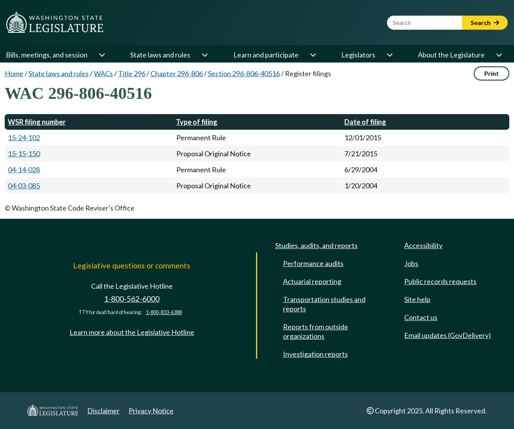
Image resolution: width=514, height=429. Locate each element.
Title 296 (131, 73)
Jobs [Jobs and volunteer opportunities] (411, 263)
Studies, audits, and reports (316, 245)
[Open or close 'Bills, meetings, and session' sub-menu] (101, 55)
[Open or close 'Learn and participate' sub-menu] (312, 55)
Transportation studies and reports (324, 304)
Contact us (420, 317)
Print (491, 73)
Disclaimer (103, 410)
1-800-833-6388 (164, 312)
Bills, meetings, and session (47, 54)
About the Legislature (451, 54)
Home (14, 73)
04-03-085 (24, 185)
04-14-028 (24, 169)
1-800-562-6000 (131, 298)
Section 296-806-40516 (244, 73)
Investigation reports (315, 354)
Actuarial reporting (312, 281)
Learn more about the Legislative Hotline (132, 332)
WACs (103, 73)
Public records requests (440, 281)
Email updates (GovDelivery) (447, 335)
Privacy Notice (151, 410)
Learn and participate (266, 54)
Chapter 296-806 (176, 73)
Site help (417, 299)
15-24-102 (24, 137)
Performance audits (313, 263)
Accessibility (423, 245)
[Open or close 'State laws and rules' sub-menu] (204, 55)
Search (485, 22)
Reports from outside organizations (315, 331)
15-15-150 (24, 153)
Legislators (358, 54)
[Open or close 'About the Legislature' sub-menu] (498, 55)
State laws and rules (160, 54)
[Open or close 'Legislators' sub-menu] (389, 55)
